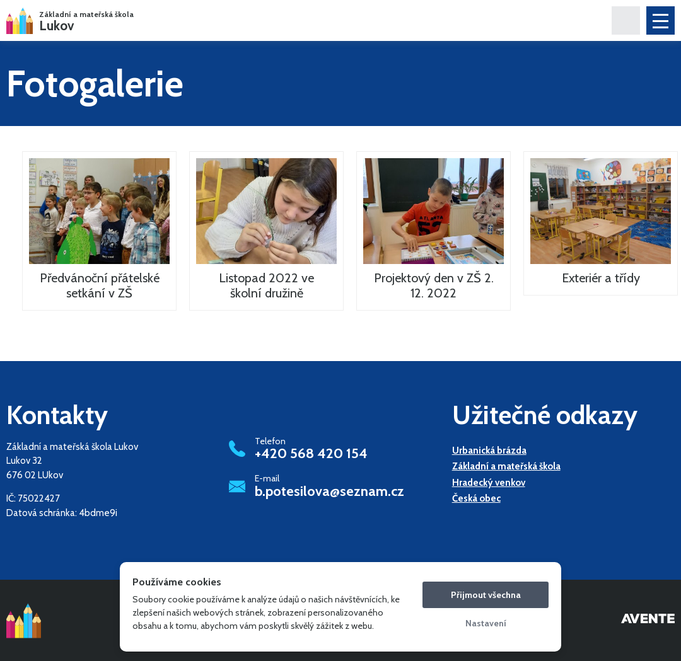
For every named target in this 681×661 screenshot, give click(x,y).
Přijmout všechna (486, 595)
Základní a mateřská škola (506, 466)
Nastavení (485, 623)
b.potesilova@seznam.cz (329, 491)
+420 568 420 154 (311, 453)
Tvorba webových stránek (648, 621)
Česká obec (476, 498)
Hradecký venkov (488, 482)
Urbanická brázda (489, 450)
